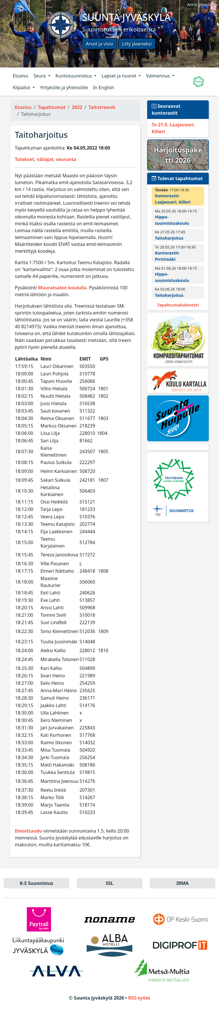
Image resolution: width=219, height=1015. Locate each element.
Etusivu (20, 76)
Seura (40, 76)
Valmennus (158, 76)
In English (103, 87)
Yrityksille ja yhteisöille (64, 87)
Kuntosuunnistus (74, 76)
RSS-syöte (139, 998)
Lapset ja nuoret (119, 76)
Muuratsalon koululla (62, 287)
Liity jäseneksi (137, 44)
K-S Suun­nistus (36, 883)
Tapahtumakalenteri (178, 305)
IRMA (183, 883)
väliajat (45, 159)
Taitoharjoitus (169, 238)
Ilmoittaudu (28, 831)
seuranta (66, 159)
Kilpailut (22, 87)
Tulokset (24, 159)
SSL (109, 883)
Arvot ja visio (99, 44)
